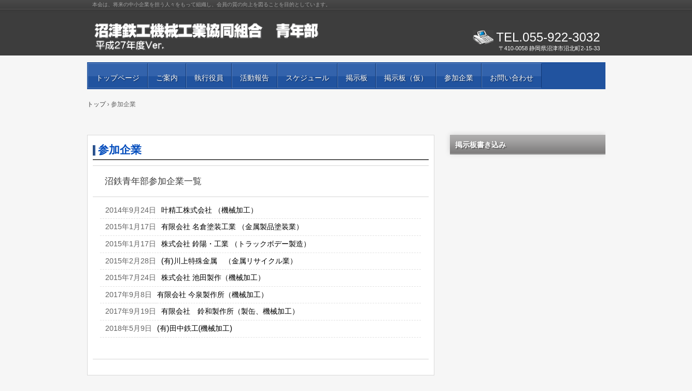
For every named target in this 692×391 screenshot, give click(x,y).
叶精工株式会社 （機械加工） (209, 210)
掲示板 (357, 78)
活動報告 (254, 78)
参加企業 (458, 78)
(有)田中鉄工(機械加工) (194, 328)
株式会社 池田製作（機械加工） (213, 277)
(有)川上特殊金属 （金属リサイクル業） (229, 261)
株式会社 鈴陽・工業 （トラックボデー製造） (235, 244)
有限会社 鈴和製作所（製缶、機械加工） (230, 311)
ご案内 (167, 78)
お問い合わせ (511, 78)
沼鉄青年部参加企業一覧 (153, 181)
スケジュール (307, 78)
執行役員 (208, 78)
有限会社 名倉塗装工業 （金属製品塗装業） (232, 226)
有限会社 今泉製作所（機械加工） (212, 294)
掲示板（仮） (406, 78)
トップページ (117, 78)
